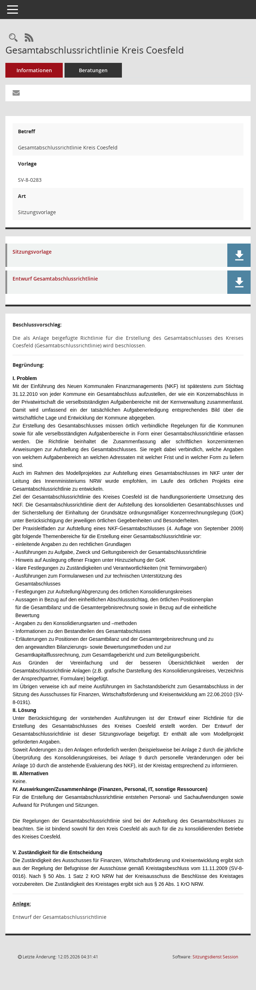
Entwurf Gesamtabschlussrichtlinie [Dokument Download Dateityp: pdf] (55, 279)
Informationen (34, 70)
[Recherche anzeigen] (13, 38)
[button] (239, 255)
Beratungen (93, 70)
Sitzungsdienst (215, 957)
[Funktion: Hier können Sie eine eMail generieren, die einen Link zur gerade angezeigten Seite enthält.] (16, 93)
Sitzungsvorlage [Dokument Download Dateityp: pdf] (32, 252)
